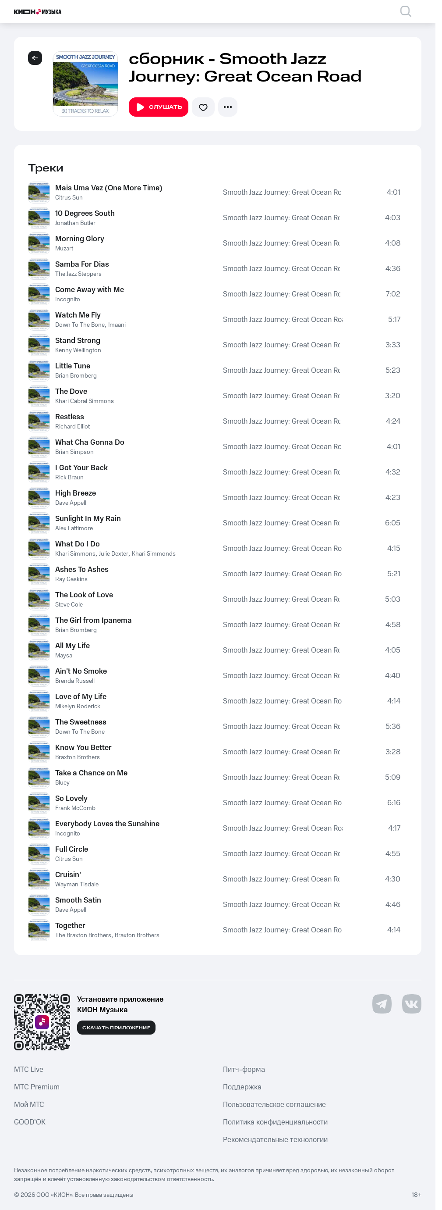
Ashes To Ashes (82, 569)
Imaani (117, 325)
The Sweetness (80, 722)
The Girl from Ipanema (93, 620)
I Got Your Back (81, 468)
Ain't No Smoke (81, 671)
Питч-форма (244, 1069)
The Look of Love (84, 595)
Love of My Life (80, 697)
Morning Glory (79, 239)
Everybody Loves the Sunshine (107, 824)
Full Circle (71, 849)
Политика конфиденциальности (275, 1122)
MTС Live (28, 1069)
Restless (69, 417)
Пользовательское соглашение (274, 1104)
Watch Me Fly (78, 315)
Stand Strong (77, 341)
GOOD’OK (30, 1122)
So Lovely (71, 798)
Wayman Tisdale (77, 884)
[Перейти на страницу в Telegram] (382, 1004)
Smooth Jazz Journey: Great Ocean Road (282, 192)
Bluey (62, 782)
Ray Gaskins (71, 579)
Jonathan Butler (75, 223)
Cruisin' (68, 875)
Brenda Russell (75, 681)
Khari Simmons (75, 554)
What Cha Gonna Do (89, 442)
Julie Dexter (113, 554)
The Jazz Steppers (78, 274)
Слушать (158, 107)
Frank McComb (75, 808)
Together (70, 926)
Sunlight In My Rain (88, 519)
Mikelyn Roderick (77, 706)
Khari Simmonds (154, 554)
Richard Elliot (72, 426)
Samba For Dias (82, 264)
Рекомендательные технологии (275, 1140)
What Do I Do (77, 544)
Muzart (64, 248)
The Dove (71, 391)
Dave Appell (70, 503)
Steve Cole (69, 604)
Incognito (67, 299)
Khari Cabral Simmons (84, 401)
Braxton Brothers (77, 757)
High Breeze (75, 493)
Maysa (63, 655)
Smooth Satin (78, 900)
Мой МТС (29, 1104)
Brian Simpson (74, 452)
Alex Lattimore (74, 528)
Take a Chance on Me (91, 773)
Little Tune (72, 366)
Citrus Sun (69, 197)
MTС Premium (37, 1087)
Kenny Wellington (78, 350)
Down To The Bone (80, 325)
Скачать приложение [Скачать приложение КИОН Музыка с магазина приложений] (116, 1028)
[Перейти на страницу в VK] (411, 1004)
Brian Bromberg (76, 375)
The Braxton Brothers (83, 935)
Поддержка (242, 1087)
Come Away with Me (89, 290)
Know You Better (83, 747)
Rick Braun (69, 477)
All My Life (72, 646)
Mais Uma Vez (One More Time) (109, 188)
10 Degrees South (85, 213)
